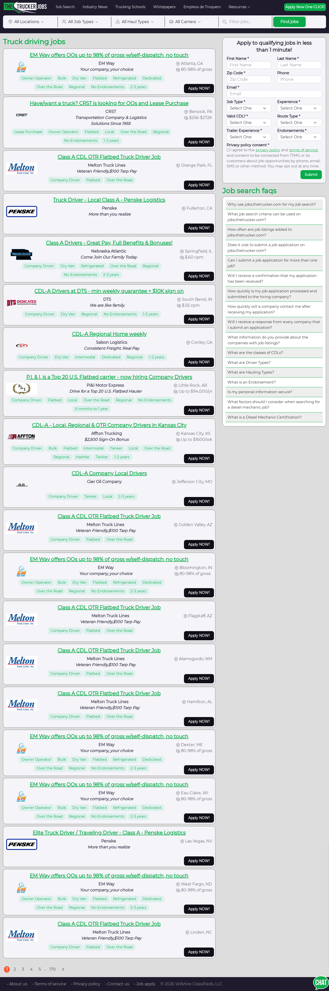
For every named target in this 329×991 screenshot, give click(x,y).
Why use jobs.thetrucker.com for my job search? (272, 204)
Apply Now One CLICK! (305, 7)
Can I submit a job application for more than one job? (272, 263)
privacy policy (268, 150)
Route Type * (288, 116)
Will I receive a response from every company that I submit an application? (274, 324)
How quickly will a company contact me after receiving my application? (269, 309)
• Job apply (144, 984)
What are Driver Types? (249, 362)
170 (52, 969)
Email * (233, 87)
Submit (311, 174)
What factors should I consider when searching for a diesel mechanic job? (274, 404)
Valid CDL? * (237, 116)
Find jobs (289, 21)
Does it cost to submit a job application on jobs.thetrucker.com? (266, 247)
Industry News (95, 7)
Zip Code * (236, 73)
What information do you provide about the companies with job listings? (268, 340)
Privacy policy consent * (248, 145)
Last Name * (288, 58)
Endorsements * (291, 130)
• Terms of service (49, 984)
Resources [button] (237, 7)
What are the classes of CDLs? (255, 352)
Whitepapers (164, 7)
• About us (17, 984)
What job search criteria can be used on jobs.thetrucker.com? (264, 217)
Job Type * (236, 102)
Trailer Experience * (244, 130)
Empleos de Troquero (202, 7)
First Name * (238, 58)
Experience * (288, 102)
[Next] (63, 969)
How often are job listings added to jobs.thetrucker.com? (260, 232)
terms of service (303, 150)
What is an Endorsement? (252, 382)
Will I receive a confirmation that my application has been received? (272, 278)
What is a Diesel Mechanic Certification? (265, 417)
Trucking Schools (130, 7)
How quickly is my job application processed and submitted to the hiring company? (272, 294)
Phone (283, 73)
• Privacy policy (85, 984)
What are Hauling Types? (251, 372)
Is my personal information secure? (260, 391)
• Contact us (117, 984)
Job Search (65, 7)
